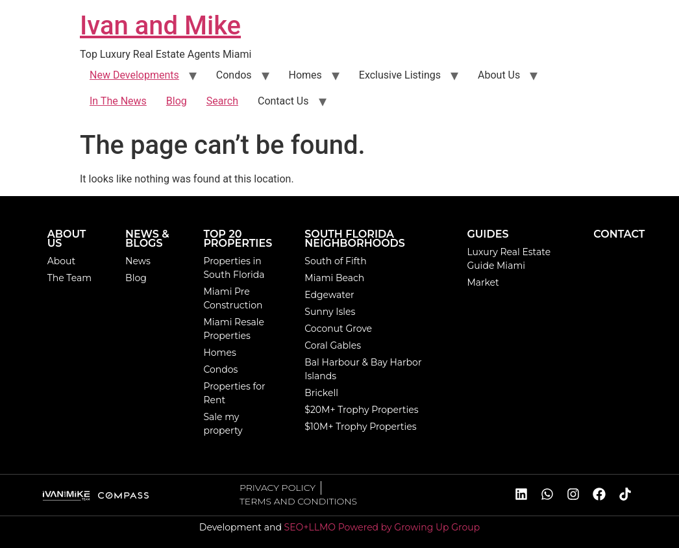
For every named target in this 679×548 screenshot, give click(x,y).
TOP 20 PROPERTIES (237, 238)
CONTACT (619, 234)
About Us (499, 75)
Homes (305, 75)
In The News (118, 101)
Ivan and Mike (160, 25)
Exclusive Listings (400, 75)
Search (222, 101)
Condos (234, 75)
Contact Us (283, 101)
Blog (176, 101)
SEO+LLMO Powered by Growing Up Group (382, 527)
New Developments (134, 75)
